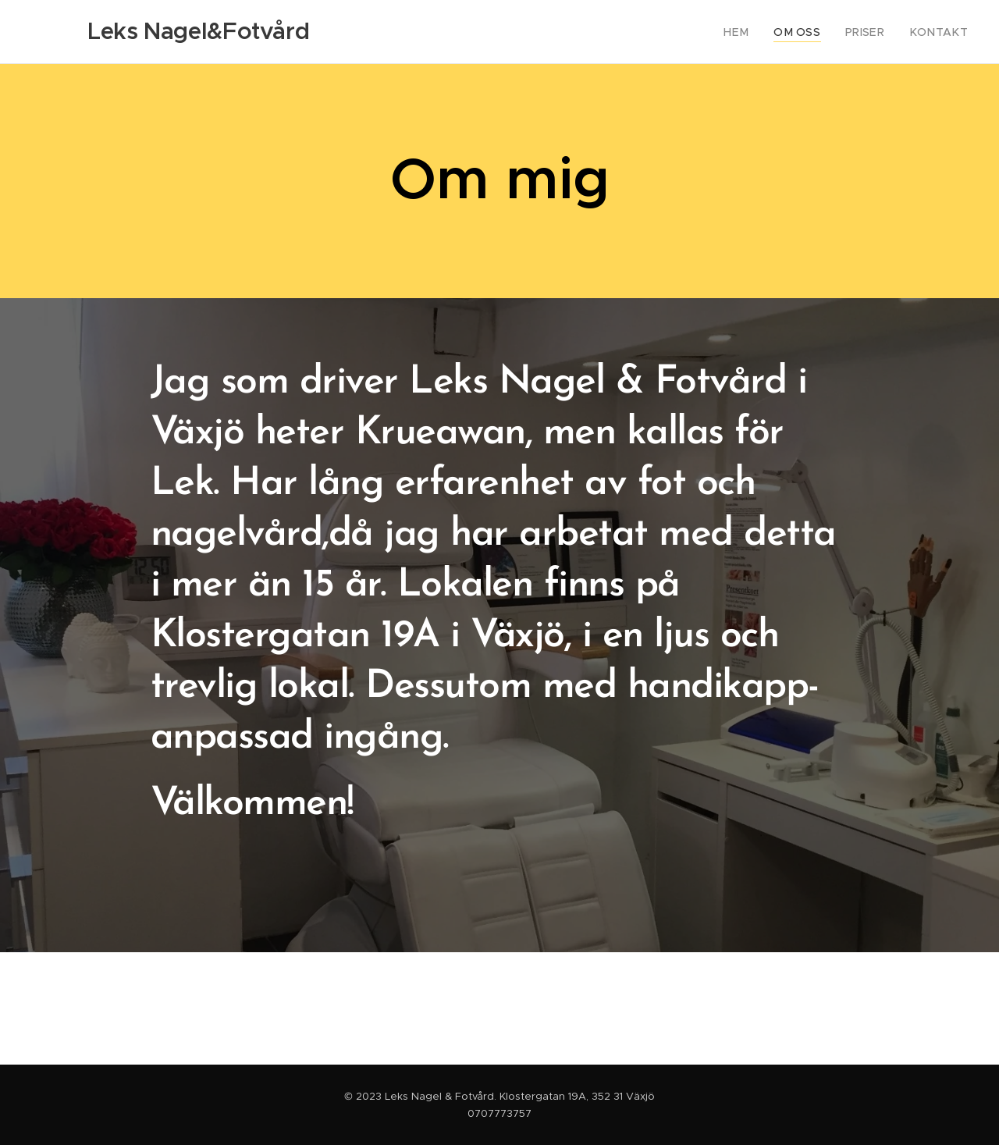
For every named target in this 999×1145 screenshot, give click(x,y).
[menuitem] (754, 32)
